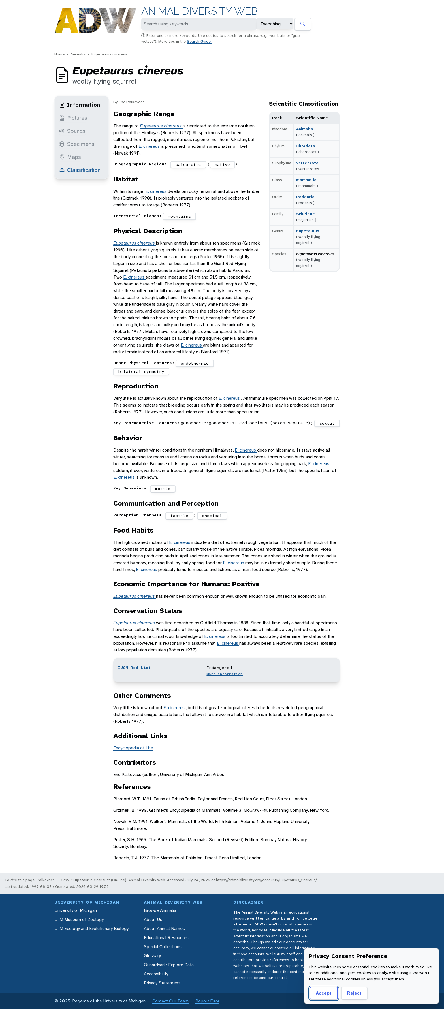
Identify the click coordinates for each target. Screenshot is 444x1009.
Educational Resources (166, 937)
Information (79, 105)
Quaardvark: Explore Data (169, 965)
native (222, 164)
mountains (179, 216)
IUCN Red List (134, 667)
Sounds (72, 131)
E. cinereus (149, 146)
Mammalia (306, 179)
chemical (212, 515)
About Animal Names (164, 928)
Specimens (76, 144)
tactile (179, 515)
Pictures (73, 118)
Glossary (152, 956)
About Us (153, 919)
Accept (324, 993)
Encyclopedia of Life (133, 748)
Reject (354, 993)
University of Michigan (75, 910)
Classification (80, 170)
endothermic (195, 363)
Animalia (78, 54)
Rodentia (305, 196)
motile (162, 488)
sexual (327, 423)
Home (59, 54)
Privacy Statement (162, 983)
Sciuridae (305, 213)
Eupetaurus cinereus (109, 54)
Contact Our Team (170, 1001)
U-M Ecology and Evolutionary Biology (91, 928)
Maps (70, 157)
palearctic (188, 164)
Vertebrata (307, 162)
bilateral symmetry (141, 371)
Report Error (207, 1001)
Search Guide (199, 41)
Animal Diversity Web (199, 11)
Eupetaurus (307, 230)
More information (224, 674)
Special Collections (163, 947)
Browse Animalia (160, 910)
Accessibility (156, 974)
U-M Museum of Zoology (79, 919)
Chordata (305, 145)
